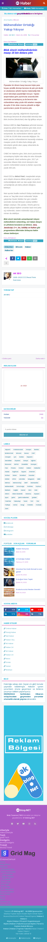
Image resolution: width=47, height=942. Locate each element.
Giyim (9, 921)
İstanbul (23, 475)
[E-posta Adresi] (23, 429)
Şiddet (34, 497)
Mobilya (8, 670)
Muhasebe (34, 483)
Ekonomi (8, 464)
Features (4, 867)
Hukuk (7, 472)
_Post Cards (5, 881)
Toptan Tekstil (23, 929)
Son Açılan (19, 543)
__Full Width (5, 879)
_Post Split (4, 884)
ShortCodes (5, 894)
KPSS (14, 479)
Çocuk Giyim (29, 924)
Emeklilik (25, 464)
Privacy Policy (6, 904)
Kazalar (31, 475)
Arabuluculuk (18, 449)
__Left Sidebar (6, 874)
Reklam (7, 490)
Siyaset (36, 494)
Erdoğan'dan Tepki (24, 579)
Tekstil (20, 924)
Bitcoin (16, 20)
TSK (37, 501)
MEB (38, 479)
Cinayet (8, 457)
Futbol (21, 468)
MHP (26, 483)
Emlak (7, 662)
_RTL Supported (7, 889)
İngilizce (15, 472)
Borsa (26, 453)
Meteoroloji (17, 483)
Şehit (13, 497)
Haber (28, 247)
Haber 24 (8, 647)
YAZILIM (23, 418)
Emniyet (33, 464)
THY (31, 501)
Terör (25, 501)
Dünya (25, 461)
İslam (15, 475)
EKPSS (16, 464)
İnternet (32, 472)
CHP (33, 453)
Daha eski (40, 358)
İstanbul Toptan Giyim (12, 913)
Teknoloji (17, 501)
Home (2, 862)
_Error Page (5, 886)
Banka (36, 449)
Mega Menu (5, 864)
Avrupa (28, 449)
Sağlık (15, 490)
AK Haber (8, 643)
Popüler (8, 543)
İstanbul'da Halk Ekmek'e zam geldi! (29, 570)
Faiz (6, 468)
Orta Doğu (20, 486)
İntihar (7, 475)
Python (38, 486)
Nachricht (14, 916)
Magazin (31, 479)
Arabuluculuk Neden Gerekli (28, 589)
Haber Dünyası (22, 549)
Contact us (5, 901)
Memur (7, 483)
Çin (15, 457)
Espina (33, 916)
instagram (9, 530)
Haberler (9, 250)
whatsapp (9, 527)
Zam (6, 508)
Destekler (8, 461)
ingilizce (26, 907)
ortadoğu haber (23, 559)
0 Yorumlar (34, 35)
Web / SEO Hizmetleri (11, 8)
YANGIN (30, 505)
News (7, 658)
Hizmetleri (34, 8)
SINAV (7, 494)
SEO (29, 490)
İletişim (37, 938)
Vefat (15, 505)
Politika (30, 486)
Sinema (28, 494)
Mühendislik (9, 486)
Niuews (6, 916)
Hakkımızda (24, 938)
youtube (9, 534)
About (2, 899)
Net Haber (9, 636)
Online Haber (10, 628)
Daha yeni (7, 358)
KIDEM (7, 479)
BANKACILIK (9, 453)
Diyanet (17, 461)
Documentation (7, 892)
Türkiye (7, 505)
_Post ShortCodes (8, 872)
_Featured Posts (7, 869)
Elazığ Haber (10, 632)
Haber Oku (9, 640)
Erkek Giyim (37, 913)
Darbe (21, 457)
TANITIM (8, 501)
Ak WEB (24, 386)
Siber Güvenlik (17, 494)
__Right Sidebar (7, 876)
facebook (9, 523)
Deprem (29, 457)
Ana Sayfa (8, 20)
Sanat (23, 490)
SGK (35, 490)
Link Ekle (22, 479)
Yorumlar (31, 543)
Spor (6, 497)
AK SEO (17, 273)
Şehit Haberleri (23, 497)
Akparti (7, 449)
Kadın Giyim (27, 913)
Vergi (22, 505)
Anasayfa (11, 938)
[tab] (23, 862)
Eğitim (33, 461)
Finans (13, 468)
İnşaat (23, 472)
